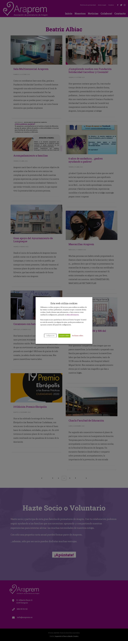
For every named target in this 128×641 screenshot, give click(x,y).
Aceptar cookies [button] (64, 336)
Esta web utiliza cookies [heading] (64, 303)
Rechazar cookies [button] (77, 336)
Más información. (73, 315)
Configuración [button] (50, 336)
